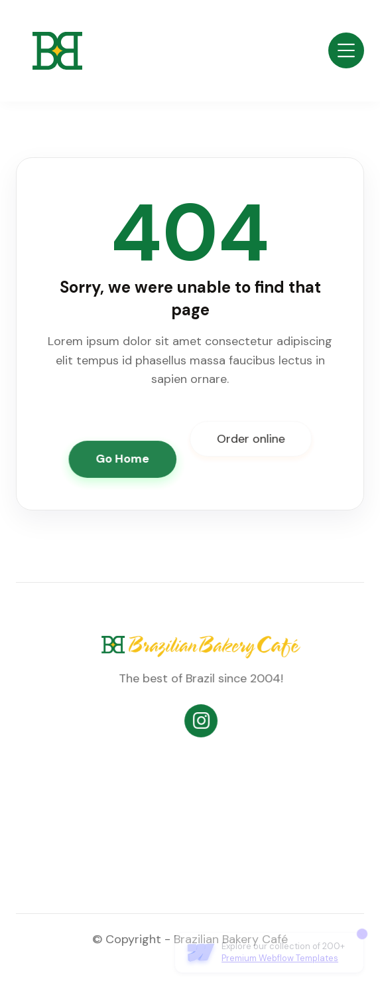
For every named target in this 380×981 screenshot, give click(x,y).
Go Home (122, 459)
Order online (250, 439)
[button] (346, 50)
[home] (49, 51)
